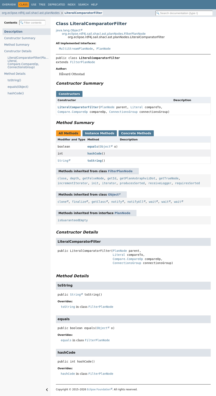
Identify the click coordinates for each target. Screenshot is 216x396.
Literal (137, 107)
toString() (14, 80)
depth (74, 178)
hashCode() (16, 93)
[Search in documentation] (184, 13)
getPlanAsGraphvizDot (137, 178)
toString (94, 160)
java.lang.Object (68, 30)
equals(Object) (18, 86)
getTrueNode (169, 178)
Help (94, 4)
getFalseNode (93, 178)
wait (152, 201)
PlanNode (103, 48)
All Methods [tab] (68, 133)
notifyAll (135, 201)
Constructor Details (17, 51)
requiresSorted (187, 183)
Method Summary (16, 44)
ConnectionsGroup (123, 111)
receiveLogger (159, 183)
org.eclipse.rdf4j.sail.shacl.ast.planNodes (31, 13)
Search (83, 4)
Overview (9, 4)
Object (105, 146)
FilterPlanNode (82, 62)
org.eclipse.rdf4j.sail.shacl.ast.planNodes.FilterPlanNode (104, 33)
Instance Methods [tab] (99, 133)
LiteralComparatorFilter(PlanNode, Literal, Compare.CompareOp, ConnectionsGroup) (29, 62)
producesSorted (132, 183)
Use (33, 4)
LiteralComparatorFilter (83, 13)
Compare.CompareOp (73, 111)
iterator (109, 183)
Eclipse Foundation (98, 389)
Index (72, 4)
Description (13, 31)
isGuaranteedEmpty (73, 220)
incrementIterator (73, 183)
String (63, 160)
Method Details (15, 73)
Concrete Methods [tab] (136, 133)
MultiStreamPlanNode (76, 48)
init (95, 183)
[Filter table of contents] (32, 22)
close (62, 178)
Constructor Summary (19, 38)
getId (111, 178)
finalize (79, 201)
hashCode (94, 153)
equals (92, 146)
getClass (99, 201)
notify (116, 201)
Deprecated (56, 4)
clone (62, 201)
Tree (42, 4)
